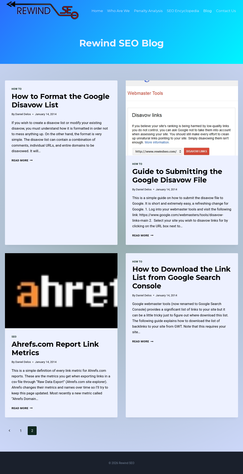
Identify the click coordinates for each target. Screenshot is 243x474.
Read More (22, 160)
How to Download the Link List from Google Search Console (181, 277)
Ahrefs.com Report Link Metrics (55, 348)
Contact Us (226, 11)
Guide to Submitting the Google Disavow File (177, 175)
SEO (14, 336)
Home (97, 11)
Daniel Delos (23, 113)
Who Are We (118, 11)
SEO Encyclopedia (183, 11)
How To (17, 88)
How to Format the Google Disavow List (60, 100)
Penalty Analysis (148, 11)
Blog (207, 11)
